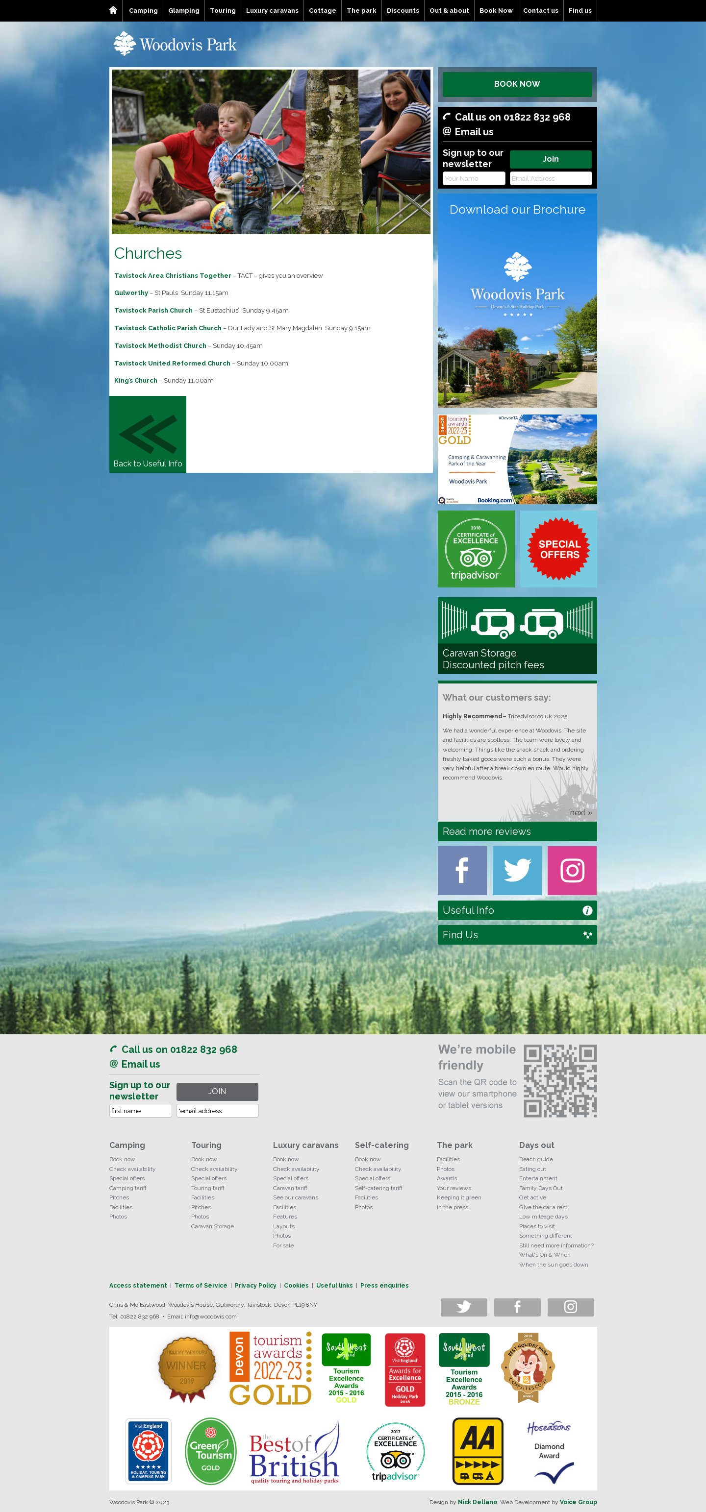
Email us (474, 132)
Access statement (138, 1285)
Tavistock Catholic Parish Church (168, 328)
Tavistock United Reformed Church (172, 363)
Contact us (540, 10)
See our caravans (295, 1197)
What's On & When (545, 1254)
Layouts (284, 1226)
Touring (223, 10)
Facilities (120, 1207)
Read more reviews (487, 831)
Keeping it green (459, 1197)
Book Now (496, 10)
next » (581, 813)
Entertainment (538, 1178)
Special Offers (558, 549)
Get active (532, 1197)
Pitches (119, 1197)
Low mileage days (543, 1216)
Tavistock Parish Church (153, 310)
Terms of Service (201, 1285)
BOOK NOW (517, 84)
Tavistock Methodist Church (160, 345)
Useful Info (468, 910)
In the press (452, 1207)
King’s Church (135, 380)
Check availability (132, 1169)
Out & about (449, 10)
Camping (143, 10)
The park (362, 10)
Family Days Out (541, 1188)
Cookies (296, 1285)
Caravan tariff (290, 1188)
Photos (118, 1216)
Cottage (322, 10)
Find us (580, 10)
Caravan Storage (212, 1226)
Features (285, 1216)
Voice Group (578, 1502)
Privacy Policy (256, 1285)
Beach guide (536, 1159)
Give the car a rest (543, 1207)
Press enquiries (384, 1285)
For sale (283, 1245)
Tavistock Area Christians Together (172, 275)
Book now (122, 1159)
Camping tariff (128, 1188)
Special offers (127, 1178)
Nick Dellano (477, 1502)
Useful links (334, 1285)
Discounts (403, 10)
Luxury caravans (272, 10)
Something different (545, 1235)
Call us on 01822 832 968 (513, 117)
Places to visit (537, 1226)
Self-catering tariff (379, 1188)
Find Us (460, 935)
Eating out (532, 1169)
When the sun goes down (553, 1264)
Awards (447, 1178)
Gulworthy (131, 292)
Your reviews (454, 1188)
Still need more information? (556, 1245)
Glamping (184, 10)
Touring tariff (208, 1188)
